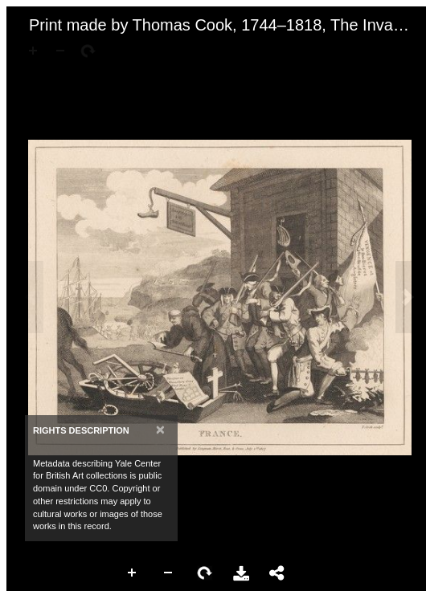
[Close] (160, 429)
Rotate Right (205, 573)
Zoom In (133, 573)
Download (241, 573)
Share (277, 573)
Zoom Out (169, 573)
